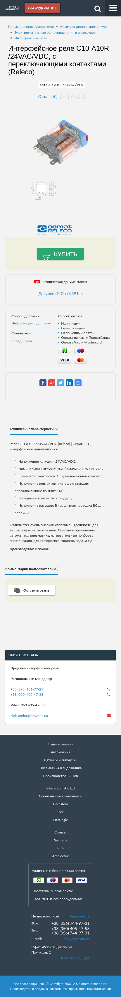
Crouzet (60, 832)
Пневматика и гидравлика (60, 768)
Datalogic (60, 820)
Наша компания (60, 744)
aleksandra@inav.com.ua (29, 715)
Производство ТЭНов (60, 776)
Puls (60, 848)
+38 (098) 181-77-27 (27, 689)
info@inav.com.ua (76, 939)
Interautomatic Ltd (60, 788)
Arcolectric (60, 856)
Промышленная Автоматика (31, 26)
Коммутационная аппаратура (84, 26)
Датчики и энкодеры (60, 760)
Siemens (60, 840)
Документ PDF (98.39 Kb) (61, 293)
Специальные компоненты (60, 796)
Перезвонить (79, 916)
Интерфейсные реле (30, 38)
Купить (65, 253)
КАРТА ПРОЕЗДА (75, 958)
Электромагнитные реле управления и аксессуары (55, 32)
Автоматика (60, 752)
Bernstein (60, 804)
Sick (60, 812)
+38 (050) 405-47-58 (27, 694)
